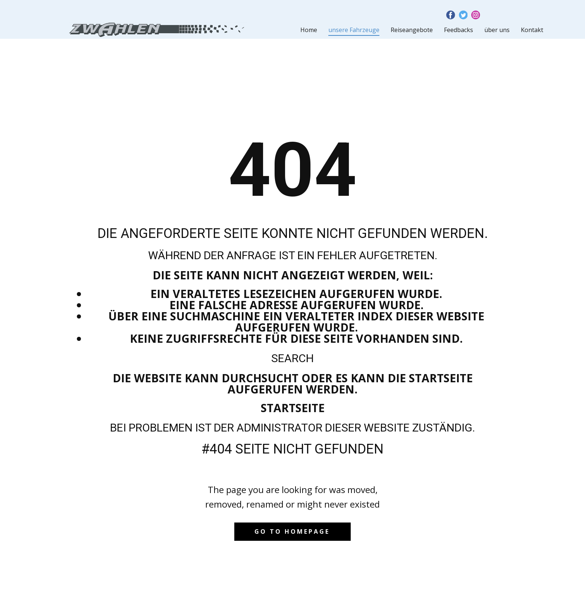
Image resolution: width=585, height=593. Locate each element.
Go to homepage (292, 531)
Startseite (293, 407)
